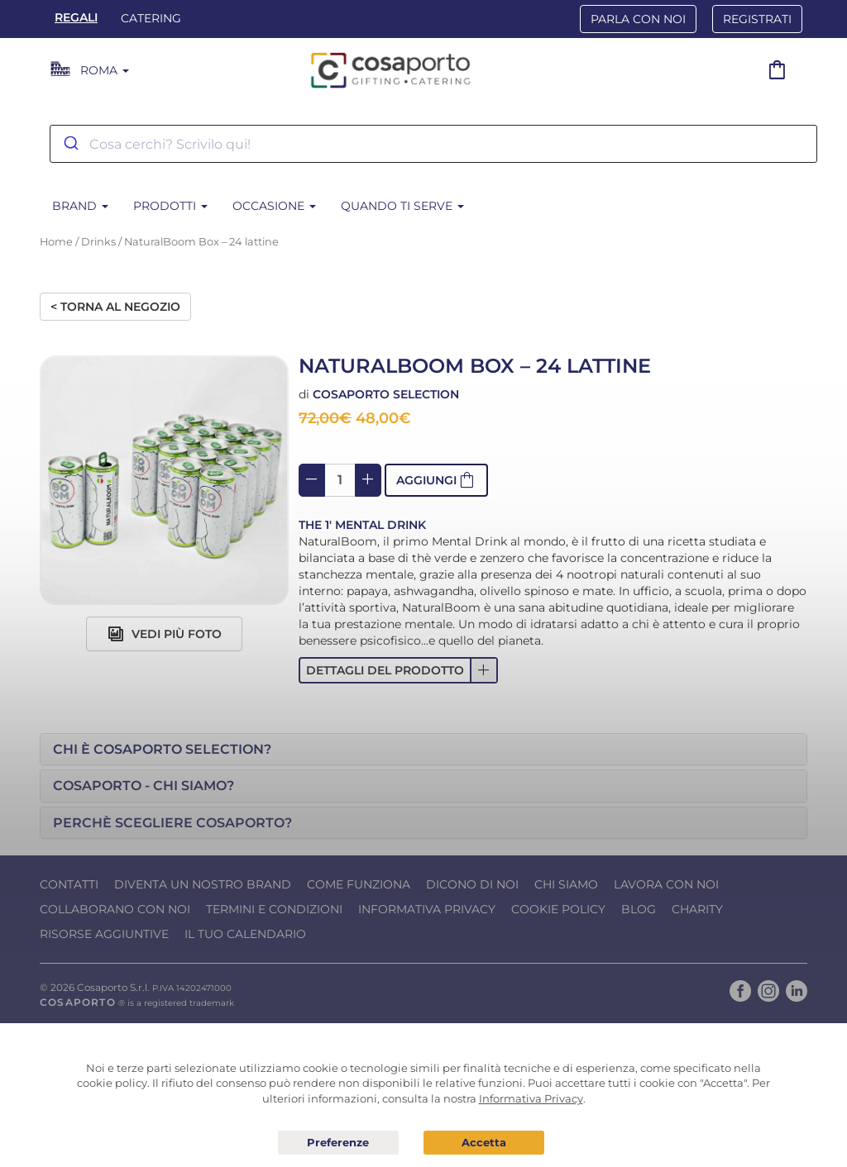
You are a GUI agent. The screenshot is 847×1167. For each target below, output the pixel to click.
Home (56, 242)
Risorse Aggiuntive (104, 933)
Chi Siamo (566, 884)
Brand (80, 205)
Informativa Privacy (426, 909)
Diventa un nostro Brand (202, 884)
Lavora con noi (666, 884)
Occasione (274, 205)
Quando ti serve (402, 205)
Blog (638, 909)
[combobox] (433, 144)
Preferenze (338, 1143)
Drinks (98, 242)
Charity (697, 909)
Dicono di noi (472, 884)
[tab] (423, 749)
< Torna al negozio (115, 306)
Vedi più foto (165, 634)
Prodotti (170, 205)
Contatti (69, 884)
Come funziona (358, 884)
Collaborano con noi (115, 909)
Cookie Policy (558, 909)
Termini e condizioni (274, 909)
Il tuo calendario (245, 933)
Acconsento (484, 1143)
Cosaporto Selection (386, 394)
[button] (398, 670)
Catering (151, 18)
